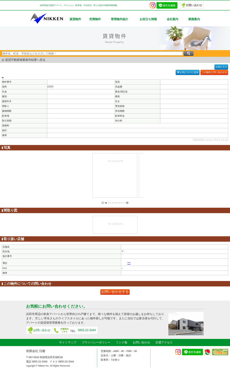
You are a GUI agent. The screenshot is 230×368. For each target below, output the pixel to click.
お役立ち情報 (148, 19)
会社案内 (172, 19)
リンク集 (121, 342)
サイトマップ (67, 342)
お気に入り (221, 67)
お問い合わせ (41, 330)
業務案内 (194, 19)
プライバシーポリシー (96, 342)
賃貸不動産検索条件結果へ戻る (25, 59)
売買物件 (95, 19)
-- (128, 262)
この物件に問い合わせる (214, 72)
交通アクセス (164, 342)
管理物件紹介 (119, 19)
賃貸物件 (75, 19)
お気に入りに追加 (188, 72)
